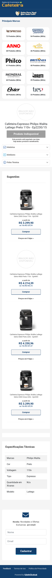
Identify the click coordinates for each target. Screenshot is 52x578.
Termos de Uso (20, 569)
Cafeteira (12, 5)
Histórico (25, 147)
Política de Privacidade (37, 569)
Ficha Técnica (25, 162)
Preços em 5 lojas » (26, 238)
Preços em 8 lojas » (26, 298)
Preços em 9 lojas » (26, 359)
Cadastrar (26, 551)
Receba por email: (26, 523)
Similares (25, 155)
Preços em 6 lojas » (26, 419)
